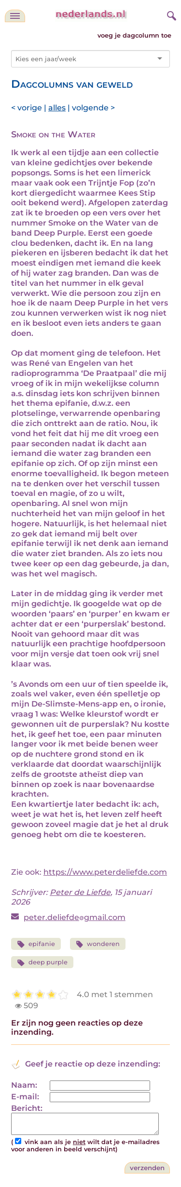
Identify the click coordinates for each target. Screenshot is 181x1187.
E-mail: (25, 1096)
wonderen (98, 944)
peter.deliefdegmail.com (74, 917)
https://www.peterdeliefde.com (105, 872)
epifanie (36, 944)
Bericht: (26, 1108)
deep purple (42, 963)
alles (57, 107)
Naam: (24, 1085)
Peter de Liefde (80, 892)
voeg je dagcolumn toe (134, 35)
